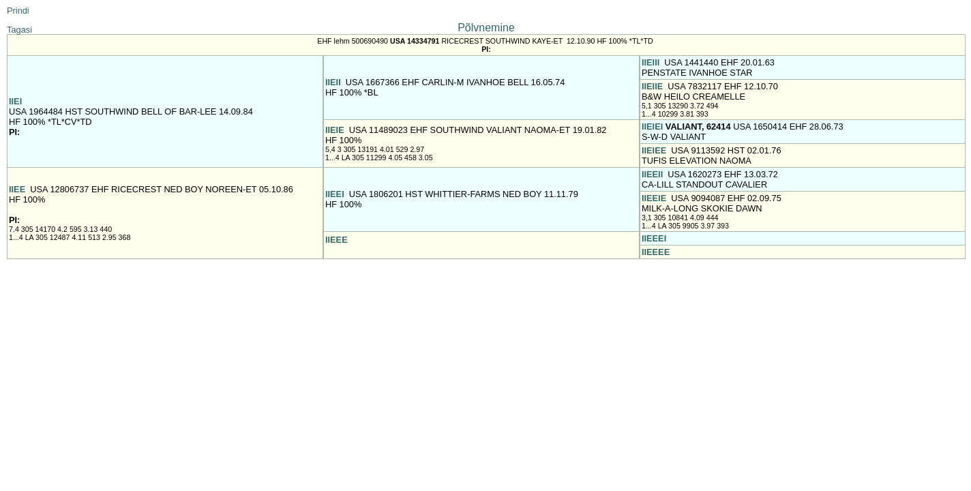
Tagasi (19, 30)
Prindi (18, 10)
